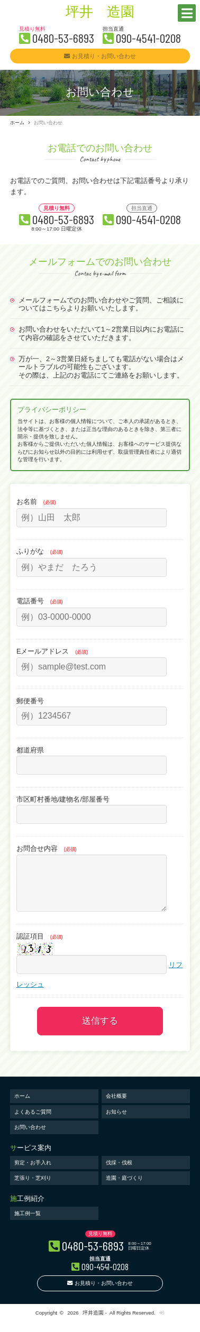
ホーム (17, 122)
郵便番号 (30, 701)
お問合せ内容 (46, 848)
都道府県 (30, 750)
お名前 (36, 502)
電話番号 (39, 601)
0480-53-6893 (63, 37)
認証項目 (39, 947)
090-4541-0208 (148, 37)
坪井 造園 (100, 13)
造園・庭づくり (124, 1188)
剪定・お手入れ (32, 1173)
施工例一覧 (27, 1224)
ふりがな (39, 551)
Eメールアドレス (52, 651)
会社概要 (116, 1106)
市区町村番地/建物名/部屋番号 (63, 799)
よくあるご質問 (32, 1122)
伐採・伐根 (119, 1173)
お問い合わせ (30, 1138)
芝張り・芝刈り (32, 1188)
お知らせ (116, 1122)
